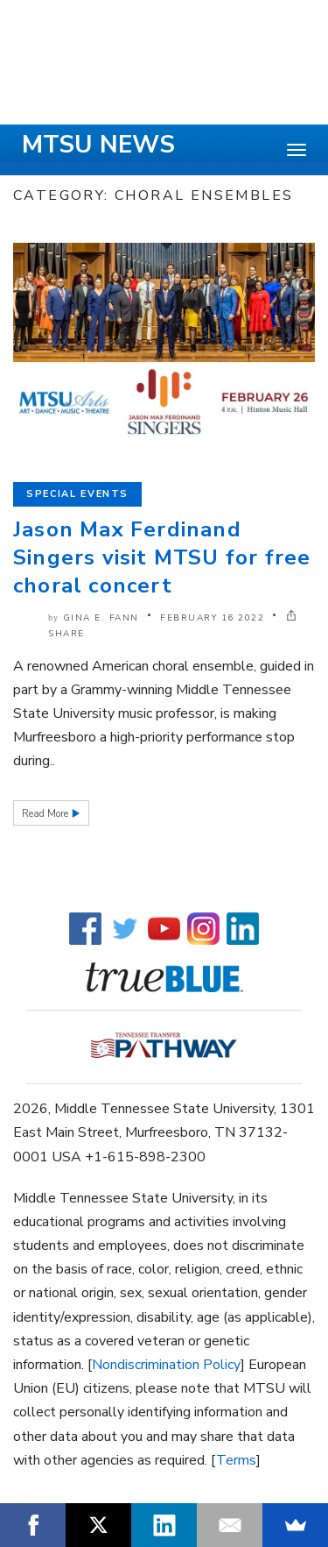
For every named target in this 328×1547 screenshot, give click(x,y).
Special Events (77, 493)
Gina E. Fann (101, 618)
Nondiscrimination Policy (166, 1364)
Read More (46, 813)
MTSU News (98, 144)
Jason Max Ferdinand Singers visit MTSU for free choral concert (162, 557)
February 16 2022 (212, 618)
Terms (236, 1460)
